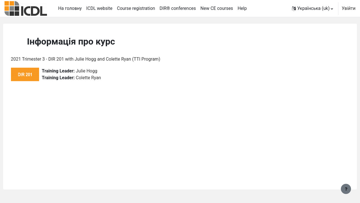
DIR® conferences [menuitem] (177, 8)
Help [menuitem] (242, 8)
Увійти (349, 8)
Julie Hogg (97, 71)
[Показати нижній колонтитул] (346, 189)
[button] (312, 8)
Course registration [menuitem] (136, 8)
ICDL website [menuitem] (99, 8)
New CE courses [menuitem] (217, 8)
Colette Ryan (99, 77)
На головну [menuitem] (70, 8)
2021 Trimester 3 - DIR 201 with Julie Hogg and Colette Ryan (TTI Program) (96, 59)
